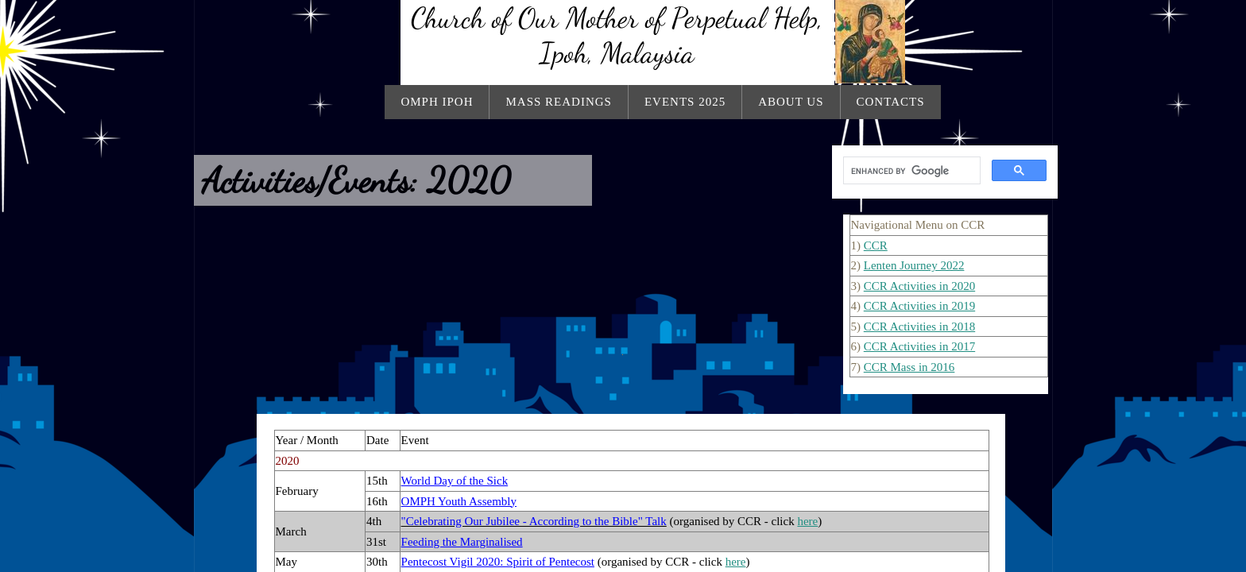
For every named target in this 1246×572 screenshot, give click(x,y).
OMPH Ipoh (436, 101)
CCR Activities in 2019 (919, 306)
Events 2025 (685, 101)
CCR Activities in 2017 (919, 346)
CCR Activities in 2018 (919, 326)
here (807, 521)
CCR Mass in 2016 (909, 367)
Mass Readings (558, 101)
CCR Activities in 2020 (919, 286)
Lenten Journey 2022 (914, 265)
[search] (910, 171)
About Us (790, 101)
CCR (876, 245)
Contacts (891, 101)
